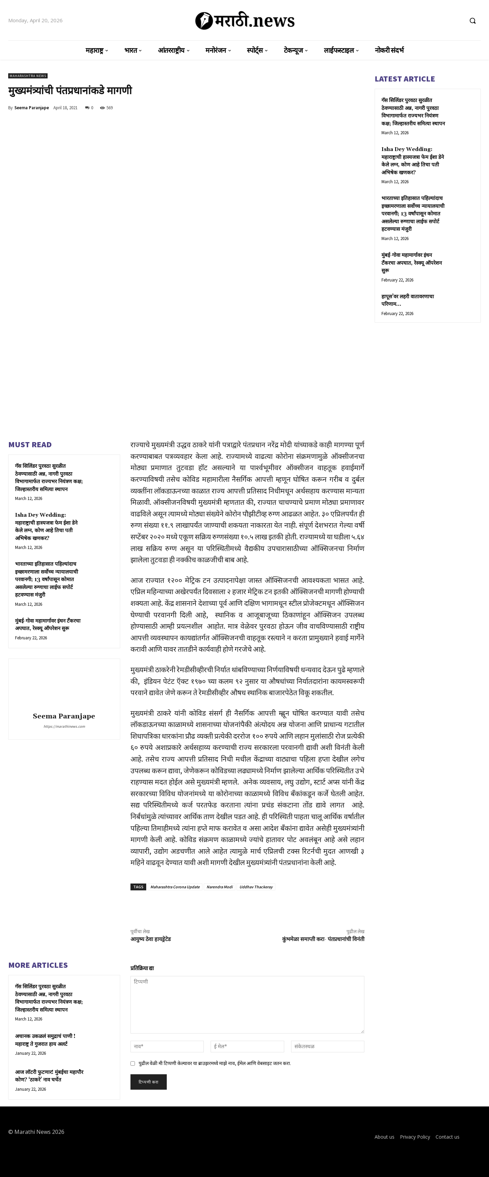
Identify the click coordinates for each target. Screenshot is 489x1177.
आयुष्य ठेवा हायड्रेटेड (150, 939)
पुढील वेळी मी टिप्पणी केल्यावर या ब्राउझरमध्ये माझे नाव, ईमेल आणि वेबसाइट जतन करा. (215, 1063)
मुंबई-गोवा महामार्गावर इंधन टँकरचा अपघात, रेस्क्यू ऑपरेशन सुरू (411, 263)
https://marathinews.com (64, 726)
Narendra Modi (219, 886)
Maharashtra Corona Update (175, 886)
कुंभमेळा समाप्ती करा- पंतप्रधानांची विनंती (323, 939)
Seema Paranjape (31, 108)
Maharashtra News (28, 75)
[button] (472, 20)
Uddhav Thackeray (256, 886)
